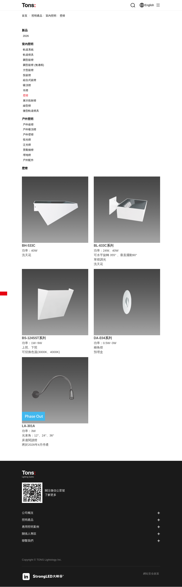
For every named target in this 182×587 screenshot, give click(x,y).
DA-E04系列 (103, 339)
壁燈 (25, 95)
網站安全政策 (151, 573)
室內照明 (27, 44)
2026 (26, 35)
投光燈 (27, 139)
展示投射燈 (29, 100)
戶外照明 (27, 118)
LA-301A (28, 427)
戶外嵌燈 (28, 124)
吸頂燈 (27, 85)
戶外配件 (28, 160)
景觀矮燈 (28, 149)
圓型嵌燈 (28, 59)
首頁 (24, 15)
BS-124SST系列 (34, 339)
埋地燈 (27, 154)
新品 (25, 30)
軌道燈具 (28, 54)
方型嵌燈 (28, 70)
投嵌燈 (27, 75)
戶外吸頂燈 (29, 129)
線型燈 (27, 105)
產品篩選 (3, 294)
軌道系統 (28, 49)
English (147, 5)
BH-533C (28, 246)
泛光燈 (27, 144)
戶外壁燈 (28, 134)
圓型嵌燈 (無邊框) (33, 64)
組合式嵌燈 (29, 80)
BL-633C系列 (103, 246)
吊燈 (25, 90)
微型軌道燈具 (31, 110)
